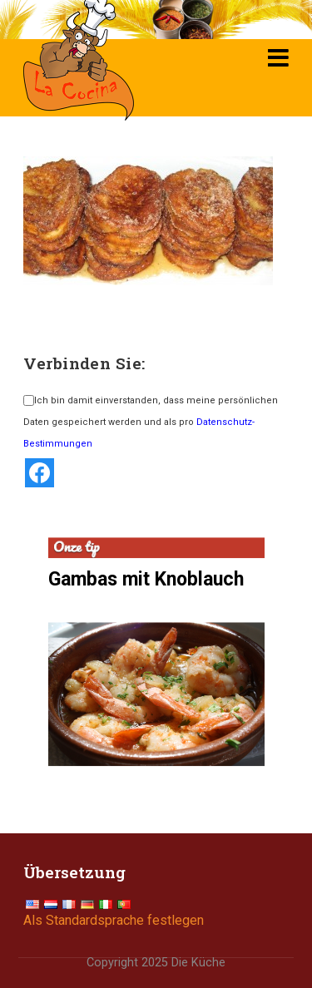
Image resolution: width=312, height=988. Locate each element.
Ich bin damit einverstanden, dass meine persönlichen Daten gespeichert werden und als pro (150, 422)
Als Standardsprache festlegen (113, 920)
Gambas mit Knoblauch (146, 579)
